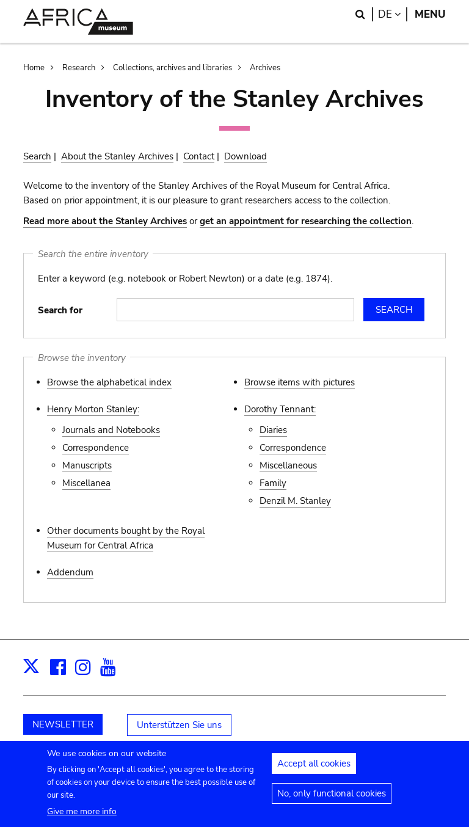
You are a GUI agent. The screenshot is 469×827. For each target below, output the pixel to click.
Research (78, 67)
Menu (430, 14)
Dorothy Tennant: (280, 409)
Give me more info (82, 818)
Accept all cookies (314, 770)
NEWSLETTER (62, 724)
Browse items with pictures (299, 382)
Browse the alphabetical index (109, 382)
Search (37, 156)
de (392, 14)
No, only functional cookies (331, 800)
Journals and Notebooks (111, 430)
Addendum (70, 572)
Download (245, 156)
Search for (60, 310)
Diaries (273, 430)
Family (273, 483)
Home (34, 67)
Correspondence (95, 448)
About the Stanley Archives (117, 156)
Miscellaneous (288, 465)
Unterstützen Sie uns (179, 725)
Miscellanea (86, 483)
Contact (198, 156)
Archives (265, 67)
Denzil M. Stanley (295, 501)
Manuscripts (87, 465)
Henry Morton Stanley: (93, 409)
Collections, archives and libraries (172, 67)
